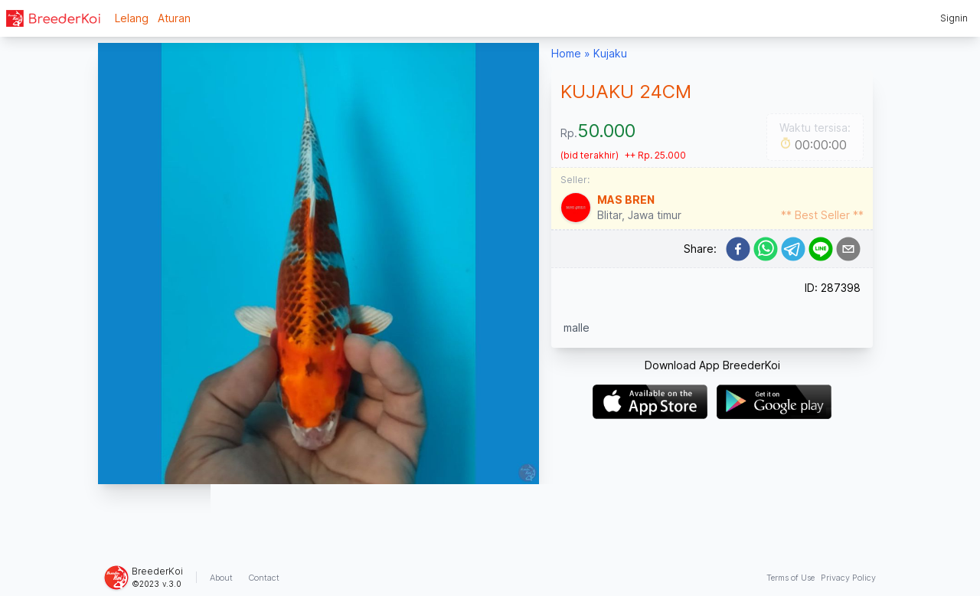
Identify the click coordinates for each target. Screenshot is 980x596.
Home (566, 53)
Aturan (174, 18)
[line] (820, 249)
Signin (954, 18)
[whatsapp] (765, 249)
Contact (263, 577)
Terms (790, 577)
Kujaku (610, 53)
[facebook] (738, 249)
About (221, 577)
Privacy (848, 577)
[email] (848, 249)
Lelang (132, 18)
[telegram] (793, 249)
